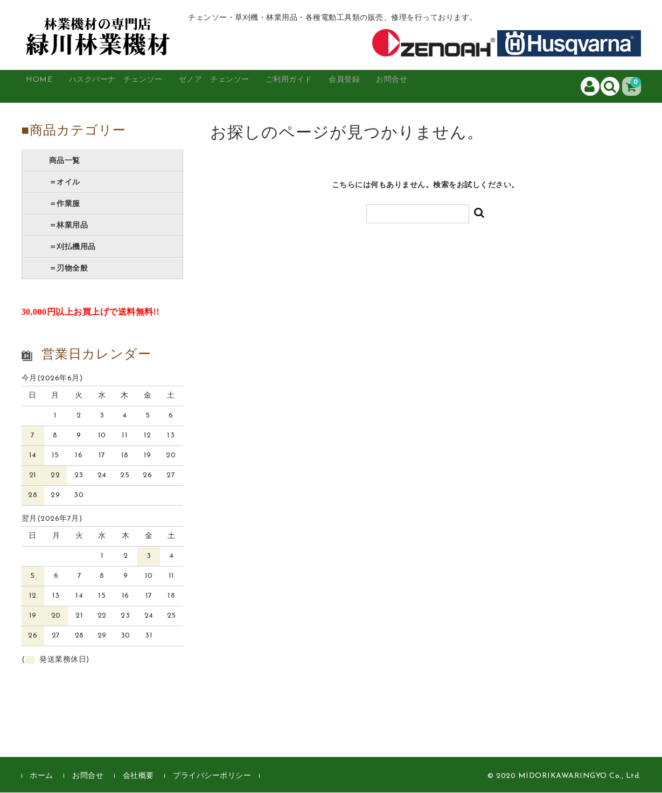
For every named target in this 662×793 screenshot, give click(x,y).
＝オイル (64, 183)
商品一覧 (64, 161)
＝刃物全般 (68, 269)
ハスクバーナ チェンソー (138, 86)
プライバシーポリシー (212, 777)
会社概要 (138, 777)
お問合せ (471, 86)
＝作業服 (64, 204)
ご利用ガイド (345, 86)
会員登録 (413, 86)
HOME (46, 86)
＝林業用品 (68, 226)
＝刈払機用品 (72, 247)
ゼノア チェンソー (255, 86)
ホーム (41, 777)
